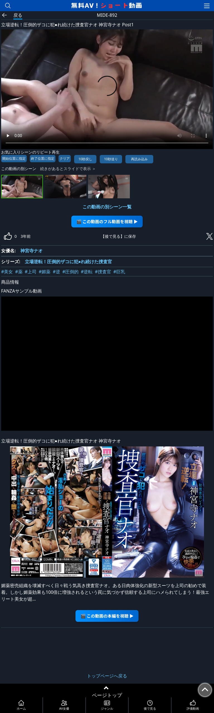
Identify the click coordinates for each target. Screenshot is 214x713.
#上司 (31, 271)
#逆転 (87, 271)
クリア (65, 158)
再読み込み (139, 159)
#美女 (7, 271)
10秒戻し (85, 159)
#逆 (56, 271)
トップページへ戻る (107, 676)
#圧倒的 (70, 271)
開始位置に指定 (14, 158)
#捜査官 (103, 271)
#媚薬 (44, 271)
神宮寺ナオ (31, 251)
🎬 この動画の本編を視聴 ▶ (107, 616)
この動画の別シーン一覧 (107, 207)
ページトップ (107, 695)
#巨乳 (119, 271)
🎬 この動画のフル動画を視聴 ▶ (107, 221)
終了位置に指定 (42, 158)
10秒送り (111, 159)
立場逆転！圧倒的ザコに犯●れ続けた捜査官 (68, 261)
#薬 (18, 271)
